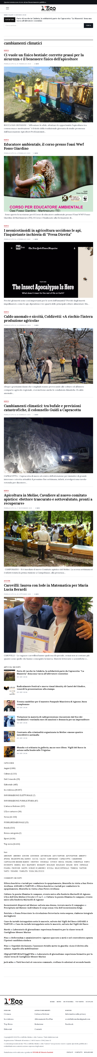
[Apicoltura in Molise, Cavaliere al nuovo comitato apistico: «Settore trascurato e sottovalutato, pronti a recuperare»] (48, 539)
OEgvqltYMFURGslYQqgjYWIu (19, 954)
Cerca (88, 25)
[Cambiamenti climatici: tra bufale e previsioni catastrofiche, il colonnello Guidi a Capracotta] (48, 445)
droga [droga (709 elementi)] (61, 862)
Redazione (39, 1024)
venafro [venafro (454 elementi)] (14, 871)
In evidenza (9, 790)
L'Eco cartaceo (10, 811)
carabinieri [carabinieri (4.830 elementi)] (77, 859)
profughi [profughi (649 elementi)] (16, 868)
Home (52, 1002)
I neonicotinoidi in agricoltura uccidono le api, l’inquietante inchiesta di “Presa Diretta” (42, 232)
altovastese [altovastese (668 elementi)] (72, 856)
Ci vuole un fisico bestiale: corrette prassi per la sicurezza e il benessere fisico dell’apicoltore (44, 57)
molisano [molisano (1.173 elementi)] (60, 865)
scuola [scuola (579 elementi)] (50, 868)
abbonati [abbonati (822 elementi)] (8, 856)
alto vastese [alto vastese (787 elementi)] (59, 856)
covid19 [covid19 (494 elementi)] (53, 862)
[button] (7, 8)
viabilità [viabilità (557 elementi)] (23, 871)
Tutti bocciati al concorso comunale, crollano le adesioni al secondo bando (53, 962)
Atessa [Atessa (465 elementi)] (7, 859)
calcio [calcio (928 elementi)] (43, 859)
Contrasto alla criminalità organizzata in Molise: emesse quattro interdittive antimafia (50, 733)
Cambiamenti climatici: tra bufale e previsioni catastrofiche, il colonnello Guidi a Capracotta (42, 408)
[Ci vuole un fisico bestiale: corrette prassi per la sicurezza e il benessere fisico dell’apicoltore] (48, 94)
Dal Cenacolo (10, 779)
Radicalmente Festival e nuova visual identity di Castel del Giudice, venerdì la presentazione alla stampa (51, 687)
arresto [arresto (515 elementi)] (82, 856)
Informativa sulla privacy (75, 1014)
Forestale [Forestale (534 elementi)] (78, 862)
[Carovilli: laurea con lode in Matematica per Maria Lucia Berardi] (48, 625)
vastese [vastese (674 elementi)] (83, 868)
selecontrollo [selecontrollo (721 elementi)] (62, 868)
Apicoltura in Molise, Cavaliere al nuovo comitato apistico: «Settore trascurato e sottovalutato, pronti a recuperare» (48, 499)
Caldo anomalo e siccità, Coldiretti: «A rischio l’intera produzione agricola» (48, 318)
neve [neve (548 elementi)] (76, 865)
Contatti (38, 1029)
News (6, 50)
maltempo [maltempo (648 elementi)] (31, 865)
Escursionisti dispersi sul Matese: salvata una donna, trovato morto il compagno (44, 905)
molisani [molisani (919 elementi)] (51, 865)
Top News (80, 1002)
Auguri (7, 581)
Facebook (69, 1024)
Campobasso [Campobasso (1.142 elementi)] (52, 859)
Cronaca (7, 1014)
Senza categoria (11, 833)
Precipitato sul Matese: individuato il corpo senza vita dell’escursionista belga (43, 908)
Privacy (70, 1052)
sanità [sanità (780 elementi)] (24, 868)
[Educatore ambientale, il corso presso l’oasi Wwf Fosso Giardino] (48, 184)
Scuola (7, 828)
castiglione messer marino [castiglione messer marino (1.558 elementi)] (16, 862)
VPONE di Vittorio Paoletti (43, 1052)
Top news (8, 844)
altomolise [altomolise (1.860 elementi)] (46, 856)
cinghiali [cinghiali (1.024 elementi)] (44, 862)
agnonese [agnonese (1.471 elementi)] (34, 856)
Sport (6, 838)
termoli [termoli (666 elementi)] (74, 868)
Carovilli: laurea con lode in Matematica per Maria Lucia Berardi (46, 587)
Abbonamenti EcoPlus (44, 1019)
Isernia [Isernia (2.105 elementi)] (17, 865)
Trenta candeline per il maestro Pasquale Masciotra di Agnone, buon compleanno (52, 703)
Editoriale (8, 784)
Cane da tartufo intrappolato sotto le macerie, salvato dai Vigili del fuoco (52, 924)
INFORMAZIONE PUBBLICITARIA (19, 801)
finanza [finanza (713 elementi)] (68, 862)
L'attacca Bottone (12, 806)
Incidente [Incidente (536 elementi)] (8, 865)
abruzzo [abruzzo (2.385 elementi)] (17, 856)
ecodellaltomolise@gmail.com (77, 1019)
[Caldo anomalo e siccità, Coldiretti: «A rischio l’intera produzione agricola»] (48, 356)
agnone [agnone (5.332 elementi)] (25, 856)
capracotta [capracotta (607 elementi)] (64, 859)
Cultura (7, 773)
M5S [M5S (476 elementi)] (23, 865)
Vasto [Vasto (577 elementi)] (6, 871)
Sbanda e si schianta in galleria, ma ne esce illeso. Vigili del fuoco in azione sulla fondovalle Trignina (51, 748)
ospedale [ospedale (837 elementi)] (84, 865)
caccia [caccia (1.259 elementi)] (35, 859)
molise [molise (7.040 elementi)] (69, 865)
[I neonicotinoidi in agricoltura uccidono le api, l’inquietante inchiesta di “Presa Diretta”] (48, 270)
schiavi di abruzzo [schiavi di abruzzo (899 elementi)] (37, 868)
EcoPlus (89, 1002)
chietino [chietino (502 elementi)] (35, 862)
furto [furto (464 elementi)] (87, 862)
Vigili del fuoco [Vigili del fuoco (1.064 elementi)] (36, 871)
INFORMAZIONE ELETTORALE (18, 795)
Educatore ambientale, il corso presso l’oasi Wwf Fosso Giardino (44, 146)
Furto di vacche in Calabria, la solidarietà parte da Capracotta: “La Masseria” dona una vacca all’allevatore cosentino (50, 672)
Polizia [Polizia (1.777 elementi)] (7, 868)
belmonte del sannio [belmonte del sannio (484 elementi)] (21, 859)
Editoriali (8, 1029)
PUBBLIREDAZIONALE (14, 822)
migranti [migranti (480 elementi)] (41, 865)
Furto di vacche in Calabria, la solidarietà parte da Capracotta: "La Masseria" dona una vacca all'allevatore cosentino (54, 19)
